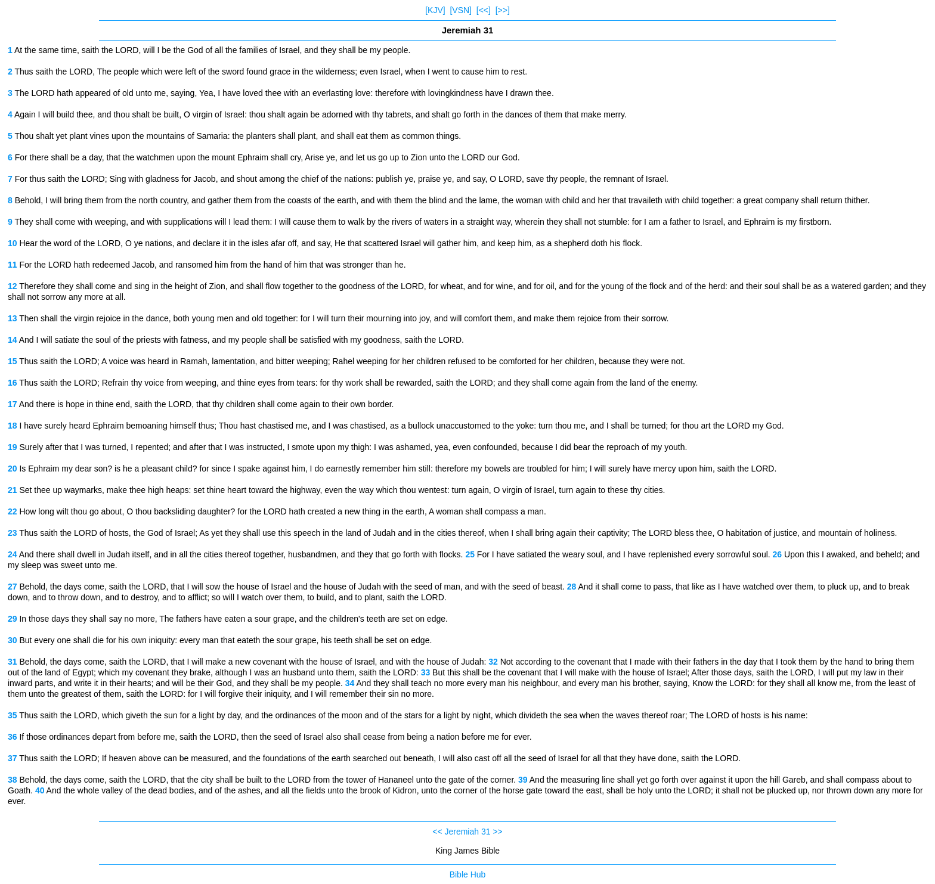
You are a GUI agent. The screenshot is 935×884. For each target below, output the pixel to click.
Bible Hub (468, 874)
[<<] (483, 10)
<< (437, 831)
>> (497, 831)
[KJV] (435, 10)
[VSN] (461, 10)
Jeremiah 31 (467, 831)
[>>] (503, 10)
